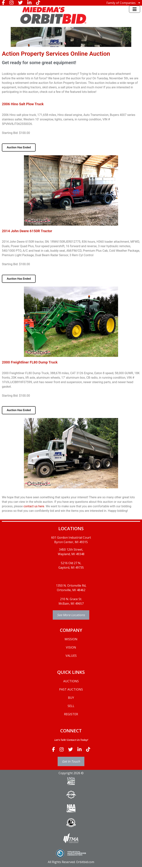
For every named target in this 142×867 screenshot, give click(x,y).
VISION (71, 647)
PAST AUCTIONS (71, 689)
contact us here (34, 506)
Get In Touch (71, 761)
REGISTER (71, 714)
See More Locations (71, 615)
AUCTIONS (71, 681)
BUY (71, 698)
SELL (71, 706)
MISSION (71, 639)
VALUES (71, 656)
